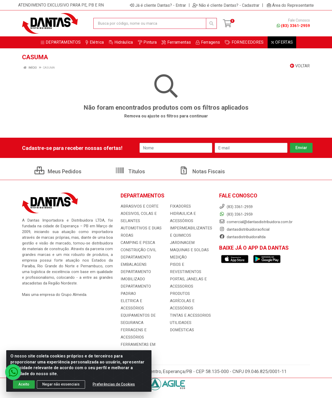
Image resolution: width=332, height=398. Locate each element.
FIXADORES (180, 206)
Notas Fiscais (202, 171)
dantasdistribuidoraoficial (244, 229)
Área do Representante (290, 5)
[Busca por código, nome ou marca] (149, 23)
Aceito (23, 384)
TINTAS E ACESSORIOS (190, 308)
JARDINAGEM (181, 242)
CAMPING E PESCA (137, 242)
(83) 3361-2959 (293, 25)
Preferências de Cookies (114, 384)
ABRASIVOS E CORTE (139, 206)
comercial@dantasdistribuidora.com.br (256, 222)
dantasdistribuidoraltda (242, 237)
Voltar (300, 65)
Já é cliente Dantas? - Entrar (158, 5)
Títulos (130, 171)
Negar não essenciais (61, 384)
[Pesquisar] (211, 23)
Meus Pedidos (57, 171)
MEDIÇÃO (178, 257)
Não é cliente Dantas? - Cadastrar (225, 5)
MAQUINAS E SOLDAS (189, 250)
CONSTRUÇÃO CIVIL (138, 250)
